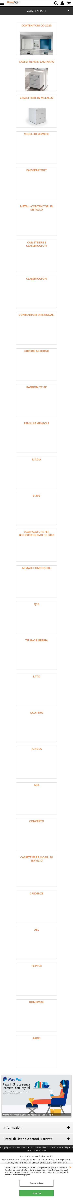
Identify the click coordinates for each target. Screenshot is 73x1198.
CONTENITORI (36, 11)
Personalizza (36, 1183)
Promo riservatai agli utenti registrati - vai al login (27, 1114)
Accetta (36, 1193)
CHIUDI (70, 1167)
